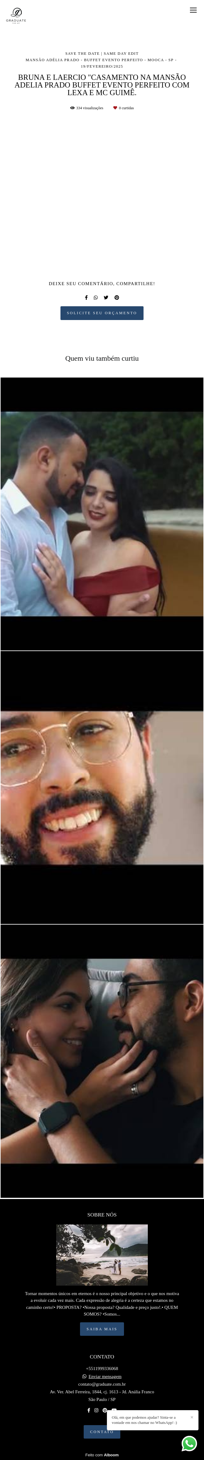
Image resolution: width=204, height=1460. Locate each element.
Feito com (101, 1455)
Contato (102, 1432)
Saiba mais (101, 1329)
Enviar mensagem (105, 1376)
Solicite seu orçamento (102, 313)
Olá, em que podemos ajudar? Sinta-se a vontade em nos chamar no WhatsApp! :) (144, 1420)
